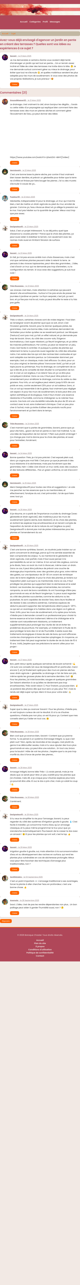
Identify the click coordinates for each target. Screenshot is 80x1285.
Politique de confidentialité (40, 952)
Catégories (35, 21)
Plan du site (40, 943)
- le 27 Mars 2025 (21, 660)
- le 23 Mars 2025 (24, 226)
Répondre (6, 921)
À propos (40, 946)
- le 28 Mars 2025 (24, 731)
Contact (40, 955)
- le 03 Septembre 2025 (26, 877)
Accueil (24, 21)
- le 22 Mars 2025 (23, 170)
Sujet (13, 33)
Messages (55, 21)
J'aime (14, 84)
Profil (45, 21)
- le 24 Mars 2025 (24, 315)
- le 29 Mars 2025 (21, 847)
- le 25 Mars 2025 (23, 483)
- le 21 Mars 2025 (20, 56)
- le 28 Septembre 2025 (24, 900)
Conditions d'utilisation (40, 949)
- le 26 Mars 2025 (21, 509)
